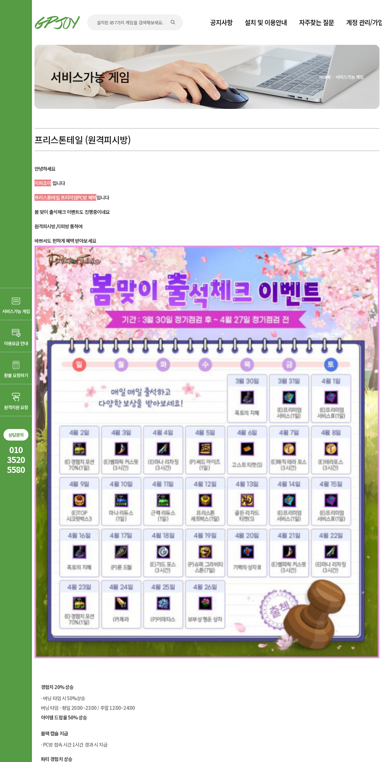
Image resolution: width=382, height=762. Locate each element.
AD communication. (133, 740)
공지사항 (221, 22)
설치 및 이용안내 (266, 22)
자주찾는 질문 (316, 22)
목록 (366, 650)
